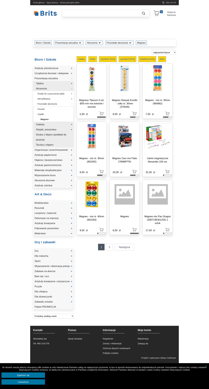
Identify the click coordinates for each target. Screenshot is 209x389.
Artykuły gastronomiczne (53, 165)
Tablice (54, 83)
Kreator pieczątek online (69, 2)
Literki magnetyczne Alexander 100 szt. (157, 160)
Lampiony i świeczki (53, 213)
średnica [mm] (147, 59)
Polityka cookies (110, 353)
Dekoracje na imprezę (53, 218)
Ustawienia (23, 382)
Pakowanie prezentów (53, 228)
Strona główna (38, 2)
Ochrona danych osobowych (116, 348)
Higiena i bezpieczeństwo (53, 160)
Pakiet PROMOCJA (45, 306)
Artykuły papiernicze (53, 155)
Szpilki (41, 114)
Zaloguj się (171, 12)
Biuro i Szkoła (43, 42)
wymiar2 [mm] (127, 59)
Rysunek (53, 208)
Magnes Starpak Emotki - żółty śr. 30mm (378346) (124, 103)
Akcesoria (94, 42)
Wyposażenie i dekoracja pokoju (53, 266)
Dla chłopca (53, 291)
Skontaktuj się (40, 338)
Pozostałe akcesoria (119, 42)
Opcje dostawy (52, 2)
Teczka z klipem (44, 144)
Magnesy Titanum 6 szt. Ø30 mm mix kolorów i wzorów (91, 103)
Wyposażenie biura (53, 175)
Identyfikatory (54, 98)
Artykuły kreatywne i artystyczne (53, 281)
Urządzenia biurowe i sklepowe (53, 73)
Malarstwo (53, 233)
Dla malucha (53, 256)
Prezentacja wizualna (68, 42)
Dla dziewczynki (53, 296)
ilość (162, 59)
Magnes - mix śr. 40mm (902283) (91, 218)
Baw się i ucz (53, 276)
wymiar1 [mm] (108, 59)
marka (81, 59)
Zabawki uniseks (53, 301)
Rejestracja (171, 15)
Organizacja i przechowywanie (53, 149)
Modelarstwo (53, 202)
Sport (53, 261)
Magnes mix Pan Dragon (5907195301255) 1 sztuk (157, 219)
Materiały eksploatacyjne (53, 170)
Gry (53, 250)
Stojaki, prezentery (54, 129)
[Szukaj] (100, 13)
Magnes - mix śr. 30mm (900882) (157, 102)
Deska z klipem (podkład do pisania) (51, 137)
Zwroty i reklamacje (112, 343)
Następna (124, 247)
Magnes (141, 42)
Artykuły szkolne (53, 185)
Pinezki (41, 109)
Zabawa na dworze (53, 271)
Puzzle (53, 286)
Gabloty (54, 124)
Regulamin (108, 338)
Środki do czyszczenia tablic (54, 93)
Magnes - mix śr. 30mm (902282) (91, 160)
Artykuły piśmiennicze (53, 68)
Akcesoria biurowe (53, 180)
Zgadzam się (23, 375)
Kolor (92, 59)
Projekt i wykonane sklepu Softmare (158, 358)
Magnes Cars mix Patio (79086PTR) (124, 160)
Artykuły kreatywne (53, 223)
